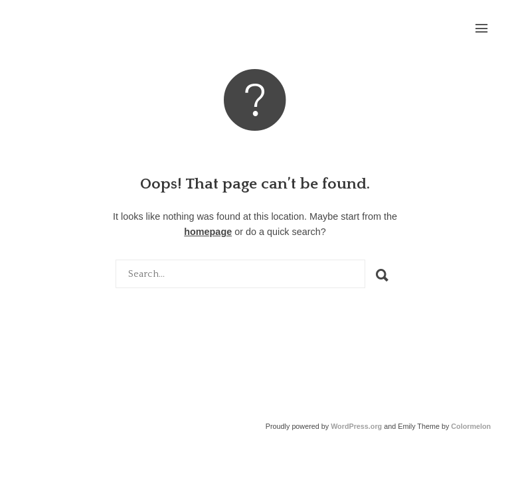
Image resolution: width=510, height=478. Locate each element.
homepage (208, 231)
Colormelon (471, 426)
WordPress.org (356, 426)
